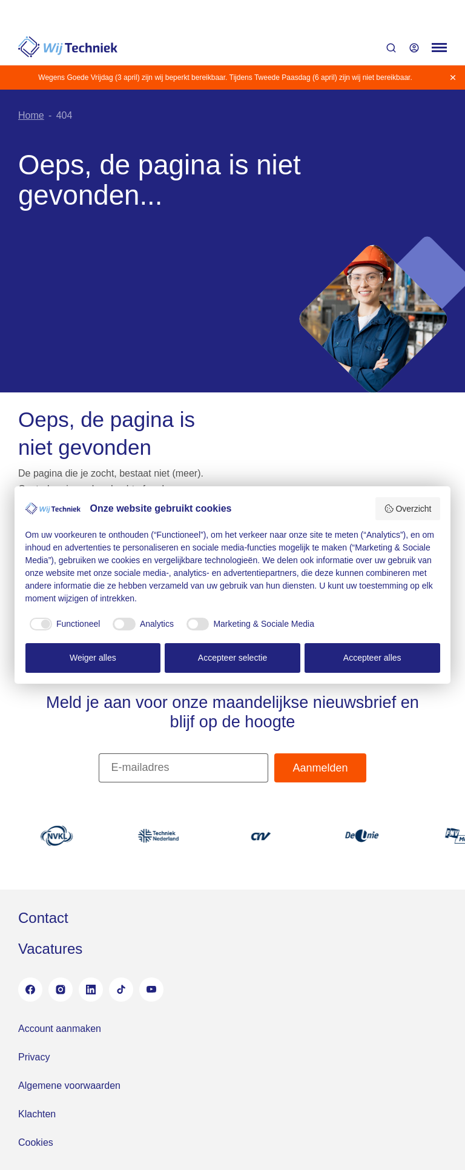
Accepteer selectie (232, 658)
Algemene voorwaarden (69, 1085)
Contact (43, 918)
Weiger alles (93, 658)
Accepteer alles (372, 658)
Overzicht (408, 508)
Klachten (37, 1114)
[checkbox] (63, 624)
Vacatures (50, 948)
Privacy (34, 1057)
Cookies (35, 1142)
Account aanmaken (59, 1028)
